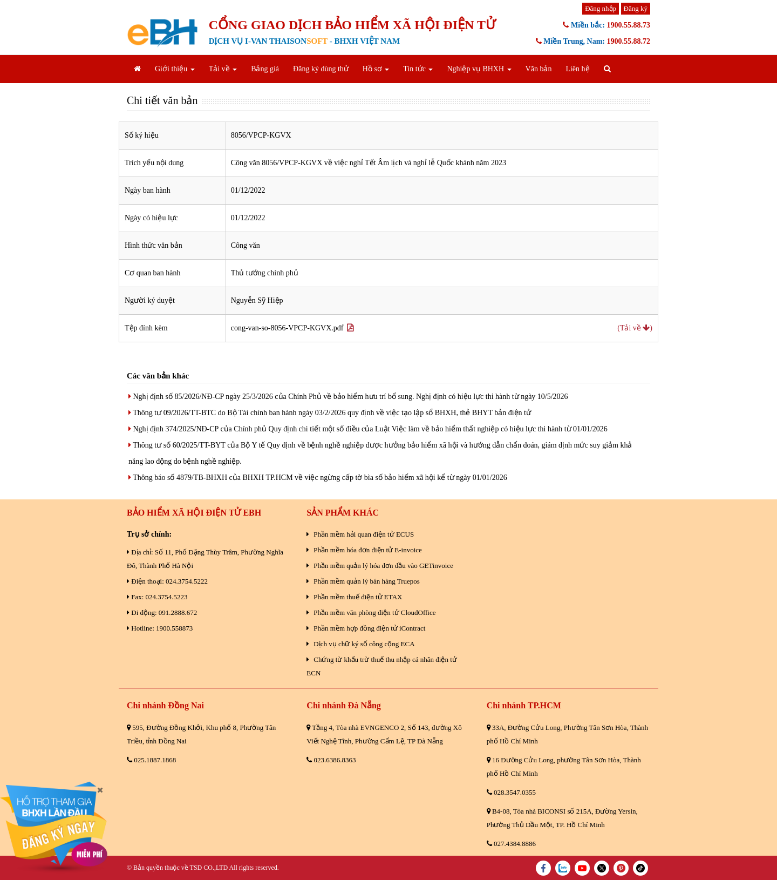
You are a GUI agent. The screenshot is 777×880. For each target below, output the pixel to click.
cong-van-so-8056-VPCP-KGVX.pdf (292, 328)
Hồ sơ (376, 69)
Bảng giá (265, 69)
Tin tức (418, 69)
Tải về (223, 69)
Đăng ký (636, 8)
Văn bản (539, 69)
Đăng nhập (600, 8)
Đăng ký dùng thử (321, 69)
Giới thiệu (175, 69)
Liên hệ (577, 69)
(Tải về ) (634, 328)
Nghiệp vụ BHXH (479, 69)
